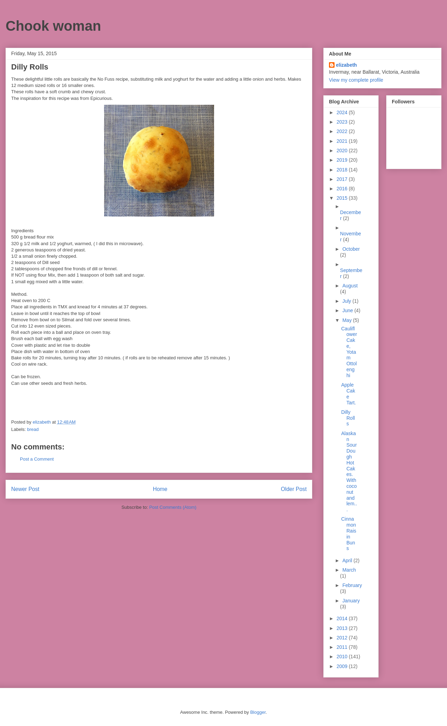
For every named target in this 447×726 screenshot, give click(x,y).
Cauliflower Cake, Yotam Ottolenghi (349, 352)
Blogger (257, 712)
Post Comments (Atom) (172, 507)
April (347, 560)
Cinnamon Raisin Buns (348, 533)
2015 (343, 198)
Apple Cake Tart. (348, 393)
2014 (343, 618)
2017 (343, 179)
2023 (343, 122)
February (352, 585)
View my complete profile (356, 80)
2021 (343, 141)
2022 (343, 131)
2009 (343, 666)
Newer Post (25, 489)
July (347, 301)
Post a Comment (37, 459)
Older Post (294, 489)
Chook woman (53, 26)
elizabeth (346, 65)
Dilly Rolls (348, 418)
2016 (343, 188)
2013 (343, 628)
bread (33, 429)
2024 (343, 112)
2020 (343, 150)
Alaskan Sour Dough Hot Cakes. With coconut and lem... (349, 471)
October (351, 249)
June (348, 310)
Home (160, 489)
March (349, 570)
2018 (343, 170)
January (351, 600)
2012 (343, 637)
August (350, 285)
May (347, 320)
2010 (343, 656)
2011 (343, 647)
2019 (343, 160)
